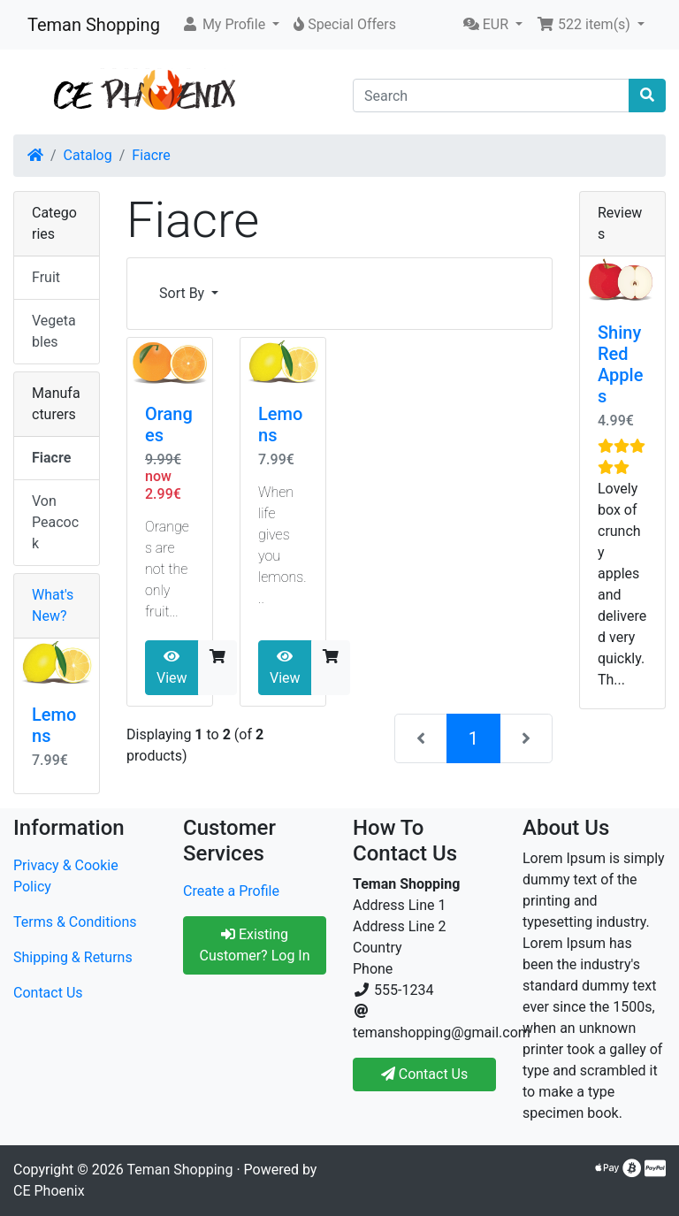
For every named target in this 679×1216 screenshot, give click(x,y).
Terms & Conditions (75, 922)
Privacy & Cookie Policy (65, 876)
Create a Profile (231, 891)
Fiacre (151, 155)
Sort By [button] (183, 293)
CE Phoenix (49, 1190)
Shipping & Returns (73, 957)
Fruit (46, 277)
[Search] (491, 95)
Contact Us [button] (425, 1074)
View (171, 667)
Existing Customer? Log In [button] (254, 945)
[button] (230, 24)
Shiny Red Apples (620, 364)
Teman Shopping (93, 24)
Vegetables (54, 331)
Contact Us (48, 992)
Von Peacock (55, 522)
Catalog (88, 155)
